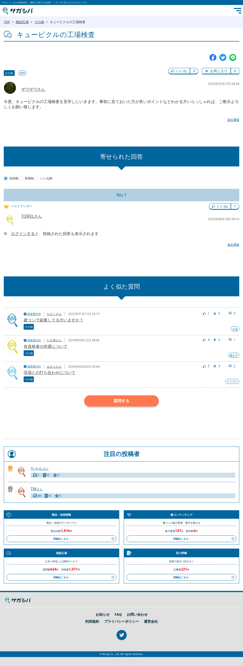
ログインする (23, 233)
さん (40, 468)
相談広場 (22, 22)
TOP (7, 22)
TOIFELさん (31, 216)
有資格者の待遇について (45, 346)
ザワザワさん (33, 89)
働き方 (234, 355)
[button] (179, 71)
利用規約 (92, 621)
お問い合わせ (137, 614)
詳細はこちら (61, 538)
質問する (121, 401)
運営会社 (151, 621)
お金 (235, 329)
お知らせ (103, 614)
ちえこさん (54, 314)
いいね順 (46, 178)
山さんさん (54, 366)
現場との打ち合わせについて (49, 372)
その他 (39, 22)
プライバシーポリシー (121, 621)
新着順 (29, 178)
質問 (22, 73)
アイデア (232, 381)
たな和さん (54, 340)
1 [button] (235, 206)
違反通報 (233, 120)
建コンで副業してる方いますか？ (53, 320)
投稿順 (13, 178)
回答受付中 (34, 314)
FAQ (118, 614)
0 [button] (194, 70)
